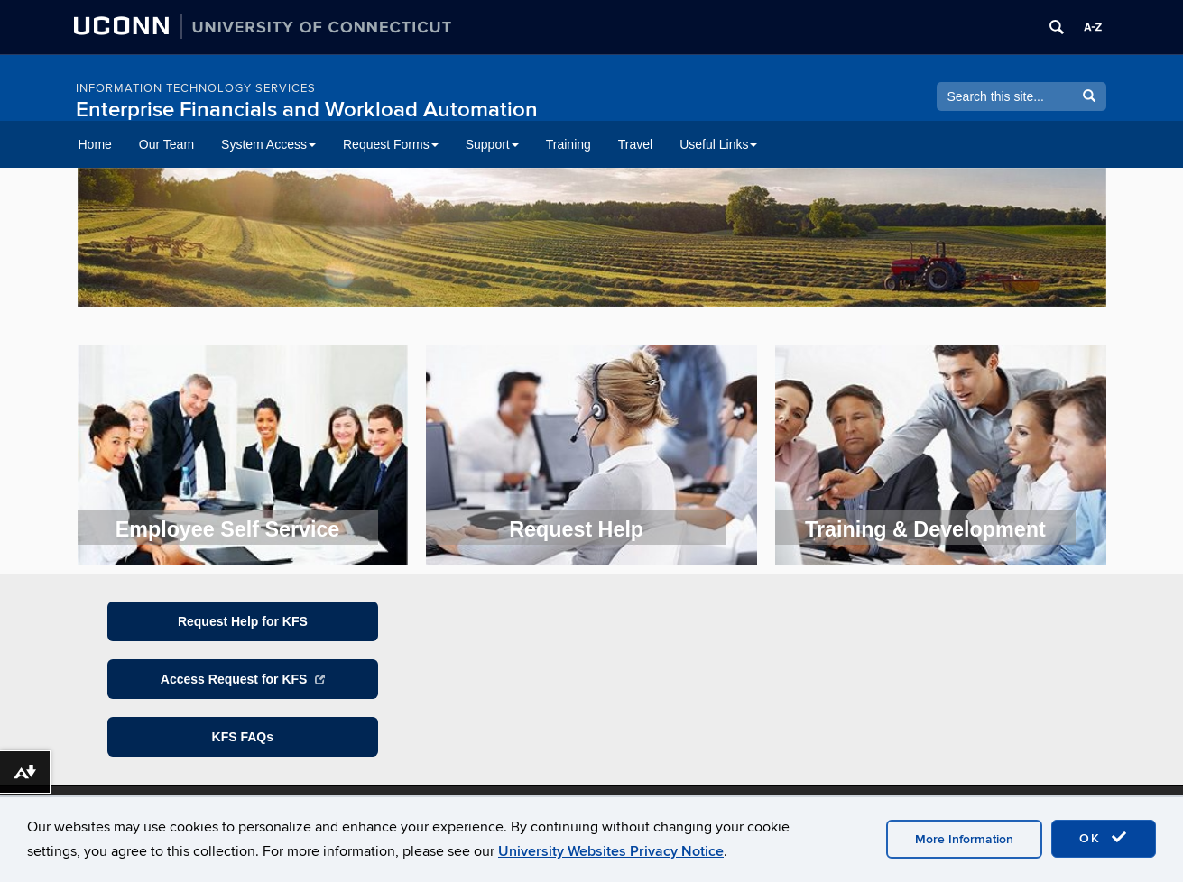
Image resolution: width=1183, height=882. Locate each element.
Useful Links (718, 144)
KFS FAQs (242, 737)
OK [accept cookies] (1103, 838)
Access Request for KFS (243, 679)
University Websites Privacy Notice (611, 851)
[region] (592, 242)
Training (568, 144)
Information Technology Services (196, 88)
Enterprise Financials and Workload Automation (307, 109)
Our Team (166, 144)
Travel (635, 144)
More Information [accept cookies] (964, 839)
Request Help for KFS (243, 621)
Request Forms (391, 144)
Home (95, 144)
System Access (268, 144)
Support (492, 144)
